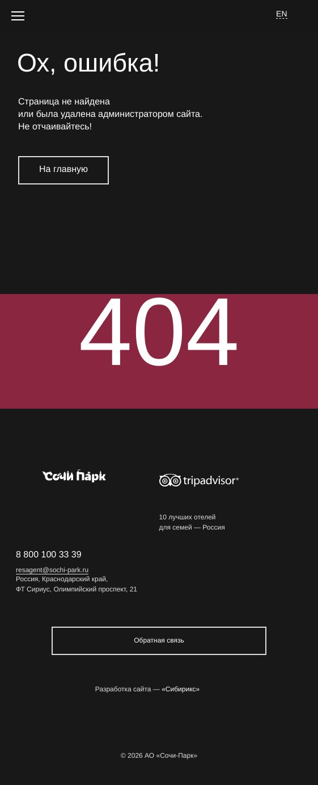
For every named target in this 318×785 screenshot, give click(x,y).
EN (281, 13)
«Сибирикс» (181, 689)
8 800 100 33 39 (49, 555)
